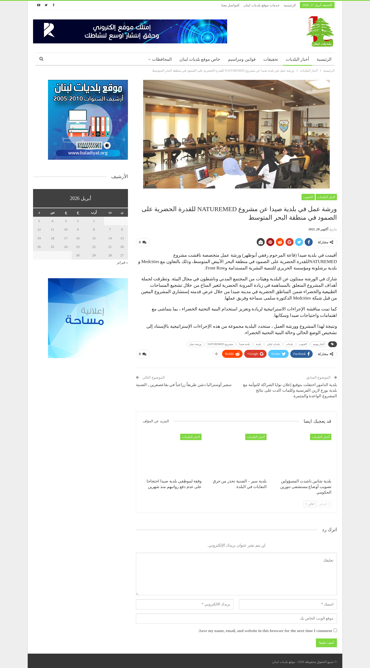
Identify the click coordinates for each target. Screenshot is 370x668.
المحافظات (162, 59)
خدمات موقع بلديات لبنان (261, 5)
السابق (324, 501)
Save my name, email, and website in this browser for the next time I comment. (265, 629)
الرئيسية (290, 5)
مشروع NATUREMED (220, 343)
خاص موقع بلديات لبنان (199, 59)
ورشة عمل (195, 343)
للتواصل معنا (230, 5)
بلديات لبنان (273, 343)
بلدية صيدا (244, 343)
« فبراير (122, 262)
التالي (309, 501)
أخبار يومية (319, 343)
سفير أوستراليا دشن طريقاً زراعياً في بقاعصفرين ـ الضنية (184, 383)
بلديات (289, 343)
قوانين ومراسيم (242, 59)
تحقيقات (270, 59)
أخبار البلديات (297, 59)
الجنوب (308, 197)
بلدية (258, 343)
